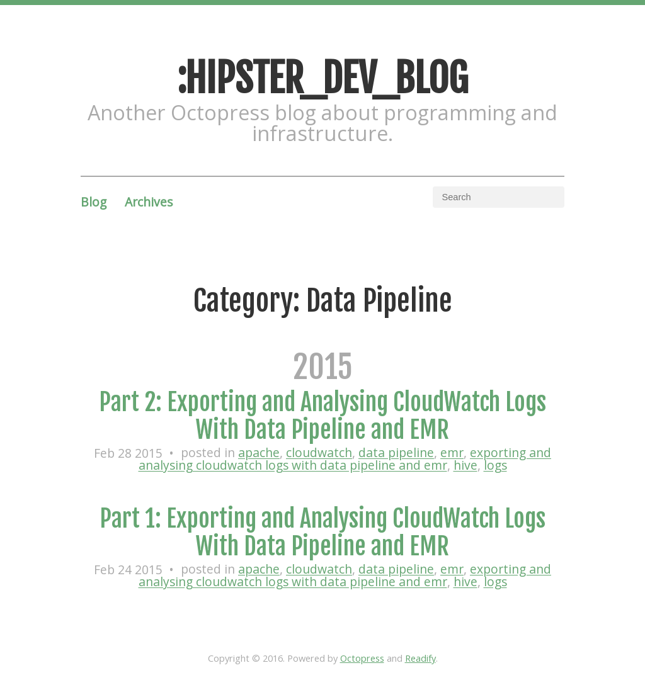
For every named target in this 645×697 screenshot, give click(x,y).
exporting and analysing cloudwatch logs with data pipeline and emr (345, 459)
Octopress (362, 658)
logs (495, 465)
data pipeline (396, 453)
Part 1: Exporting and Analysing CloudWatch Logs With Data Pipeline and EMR (322, 532)
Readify (420, 658)
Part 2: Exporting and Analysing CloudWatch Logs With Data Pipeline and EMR (322, 416)
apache (259, 453)
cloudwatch (319, 453)
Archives (149, 201)
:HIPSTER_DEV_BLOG (322, 78)
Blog (93, 201)
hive (465, 465)
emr (452, 453)
